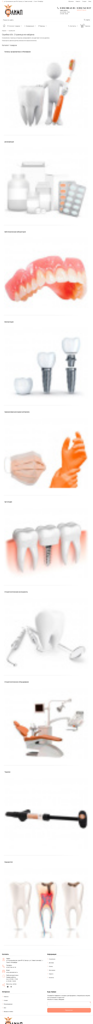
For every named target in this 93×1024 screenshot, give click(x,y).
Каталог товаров (14, 26)
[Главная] (4, 26)
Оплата (51, 966)
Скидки (6, 1000)
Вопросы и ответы (8, 1011)
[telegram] (11, 986)
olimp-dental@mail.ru (12, 972)
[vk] (7, 986)
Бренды (42, 26)
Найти (87, 20)
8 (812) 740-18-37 (84, 8)
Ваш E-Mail (52, 1004)
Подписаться (69, 1010)
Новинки (6, 996)
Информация (30, 26)
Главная (4, 30)
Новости (51, 974)
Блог (5, 1007)
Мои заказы (52, 970)
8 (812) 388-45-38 (67, 8)
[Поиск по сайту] (39, 20)
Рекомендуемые (8, 1004)
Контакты (73, 26)
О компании (52, 959)
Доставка (51, 962)
